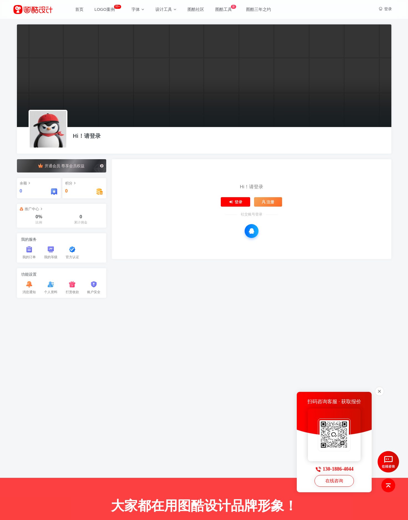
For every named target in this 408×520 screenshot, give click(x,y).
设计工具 (165, 9)
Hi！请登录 (87, 136)
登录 (235, 202)
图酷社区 (195, 9)
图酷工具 (225, 8)
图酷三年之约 (258, 9)
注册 (268, 202)
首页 (79, 9)
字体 (137, 9)
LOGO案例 (108, 8)
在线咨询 (334, 480)
